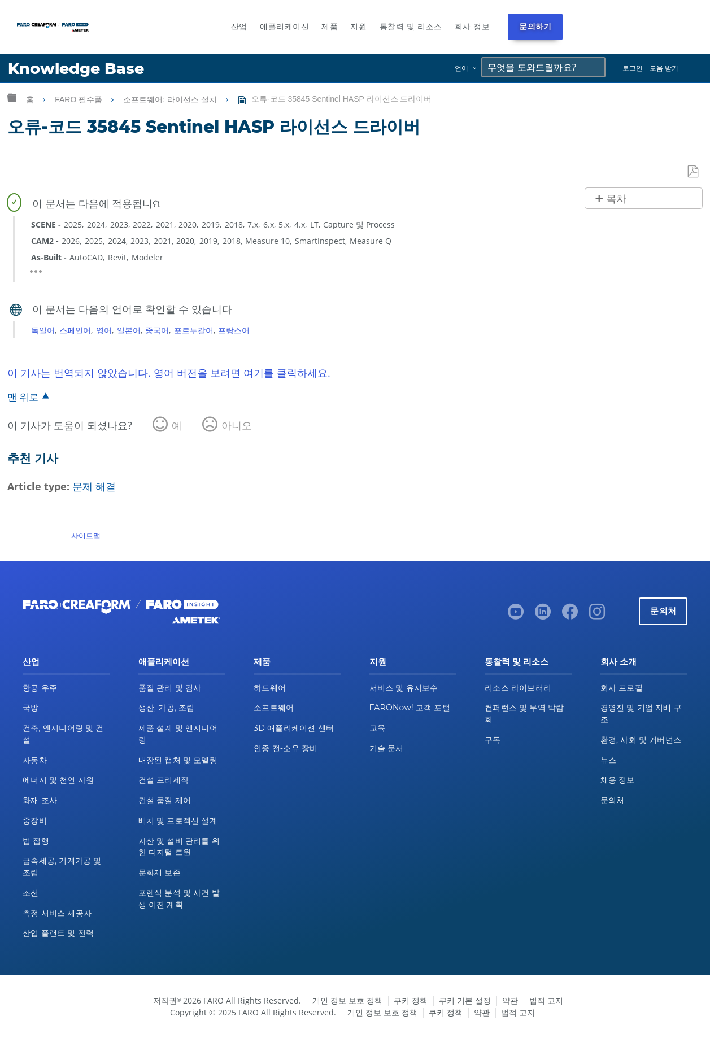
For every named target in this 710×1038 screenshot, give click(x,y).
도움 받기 (664, 68)
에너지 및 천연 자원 (58, 780)
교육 (377, 728)
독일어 (43, 330)
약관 (510, 1000)
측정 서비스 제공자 (57, 913)
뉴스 (608, 760)
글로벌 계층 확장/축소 (11, 97)
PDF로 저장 (693, 172)
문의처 (663, 610)
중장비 (35, 820)
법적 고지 (546, 1000)
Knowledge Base (76, 68)
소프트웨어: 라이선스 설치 (171, 99)
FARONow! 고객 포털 (409, 708)
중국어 (157, 330)
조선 (31, 893)
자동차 (35, 760)
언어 (461, 68)
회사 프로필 (621, 688)
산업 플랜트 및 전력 (58, 933)
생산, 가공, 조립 (166, 708)
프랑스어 (234, 330)
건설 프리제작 (163, 780)
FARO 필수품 (79, 99)
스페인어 (75, 330)
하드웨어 (270, 688)
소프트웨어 (274, 708)
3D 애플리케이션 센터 (294, 728)
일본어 (129, 330)
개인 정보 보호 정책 (347, 1000)
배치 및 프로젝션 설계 (177, 820)
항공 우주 (40, 688)
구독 (493, 740)
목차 (616, 198)
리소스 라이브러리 (518, 688)
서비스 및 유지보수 (403, 688)
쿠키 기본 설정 (465, 1000)
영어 (104, 330)
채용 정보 (617, 780)
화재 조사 (40, 800)
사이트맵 (86, 535)
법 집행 (36, 841)
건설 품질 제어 (164, 800)
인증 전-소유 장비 (285, 748)
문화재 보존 (159, 872)
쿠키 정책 (411, 1000)
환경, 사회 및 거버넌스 (641, 740)
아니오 (236, 425)
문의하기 (535, 26)
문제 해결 (94, 486)
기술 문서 (386, 748)
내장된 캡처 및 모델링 (177, 760)
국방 (31, 708)
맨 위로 (22, 396)
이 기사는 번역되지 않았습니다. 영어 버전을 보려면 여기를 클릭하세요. (168, 373)
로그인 (632, 68)
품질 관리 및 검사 (170, 688)
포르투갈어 (194, 330)
